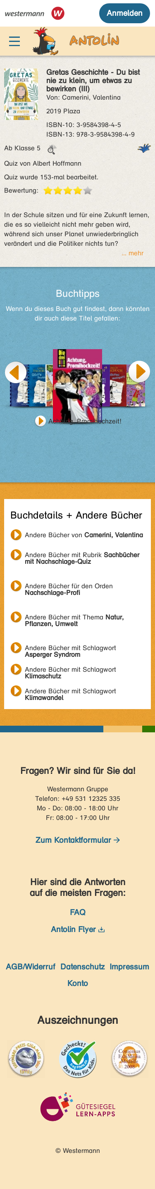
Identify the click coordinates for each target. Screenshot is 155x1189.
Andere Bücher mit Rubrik (82, 556)
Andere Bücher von (84, 535)
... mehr (132, 253)
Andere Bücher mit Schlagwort (70, 649)
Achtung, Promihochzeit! (85, 421)
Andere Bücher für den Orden (69, 587)
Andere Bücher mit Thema (74, 618)
